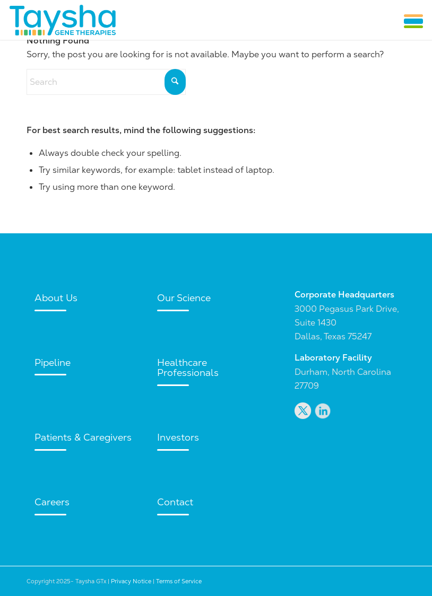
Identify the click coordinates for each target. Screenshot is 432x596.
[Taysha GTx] (62, 20)
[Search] (106, 82)
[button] (413, 21)
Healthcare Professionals (188, 367)
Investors (178, 437)
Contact (175, 502)
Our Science (184, 298)
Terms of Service (179, 581)
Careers (52, 502)
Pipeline (52, 362)
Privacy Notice (131, 581)
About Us (55, 298)
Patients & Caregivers (83, 437)
